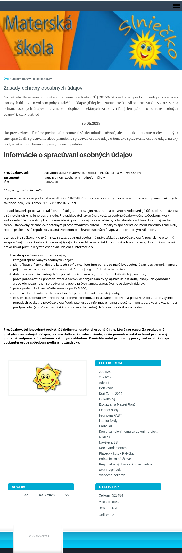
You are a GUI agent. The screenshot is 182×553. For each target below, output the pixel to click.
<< (26, 495)
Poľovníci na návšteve (115, 459)
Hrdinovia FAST (110, 415)
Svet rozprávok (110, 470)
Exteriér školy (108, 410)
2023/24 (105, 372)
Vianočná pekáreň (112, 475)
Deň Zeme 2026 (110, 393)
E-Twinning (107, 399)
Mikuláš (104, 437)
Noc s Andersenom (113, 448)
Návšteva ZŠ (108, 442)
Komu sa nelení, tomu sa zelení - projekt (128, 431)
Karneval (105, 426)
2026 (51, 495)
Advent (104, 383)
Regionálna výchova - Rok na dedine (125, 464)
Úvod (6, 78)
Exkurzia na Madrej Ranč (117, 404)
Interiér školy (108, 421)
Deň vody (106, 388)
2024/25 (105, 377)
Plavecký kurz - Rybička (116, 453)
